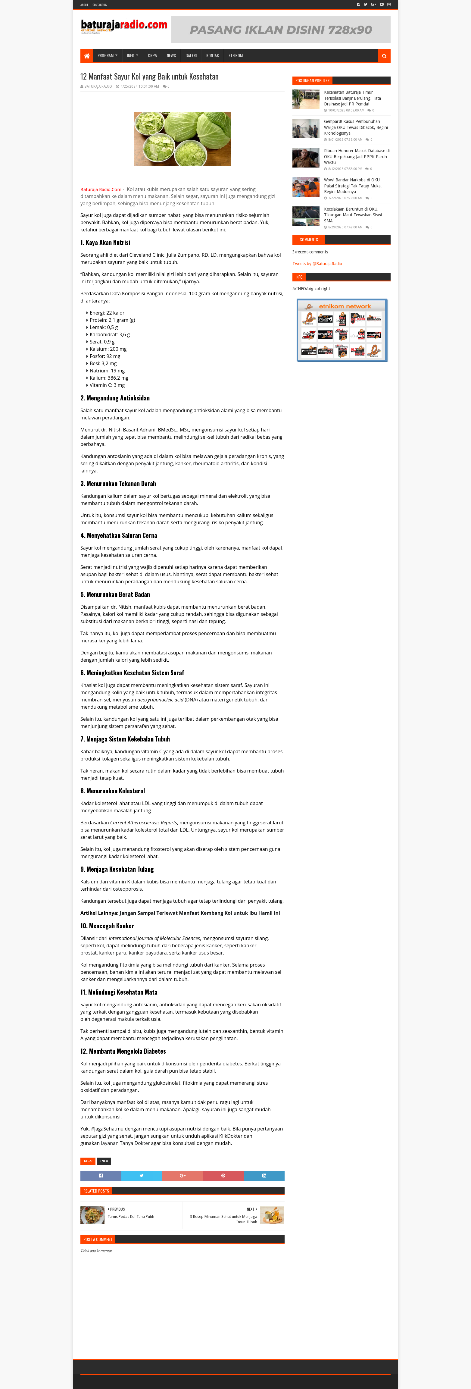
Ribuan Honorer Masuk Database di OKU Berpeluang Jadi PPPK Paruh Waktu (357, 156)
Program (106, 55)
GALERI (191, 55)
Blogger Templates (148, 1382)
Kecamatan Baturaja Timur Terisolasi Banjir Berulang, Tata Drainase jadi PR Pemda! (352, 98)
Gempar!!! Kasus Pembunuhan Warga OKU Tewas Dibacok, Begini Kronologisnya (356, 127)
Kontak (212, 55)
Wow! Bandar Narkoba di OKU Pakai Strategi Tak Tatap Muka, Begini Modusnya (353, 185)
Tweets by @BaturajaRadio (317, 263)
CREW (152, 55)
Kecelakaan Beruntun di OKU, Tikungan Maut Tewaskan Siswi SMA (353, 215)
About (84, 4)
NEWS (171, 55)
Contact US (99, 4)
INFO (130, 55)
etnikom (236, 55)
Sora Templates (113, 1382)
